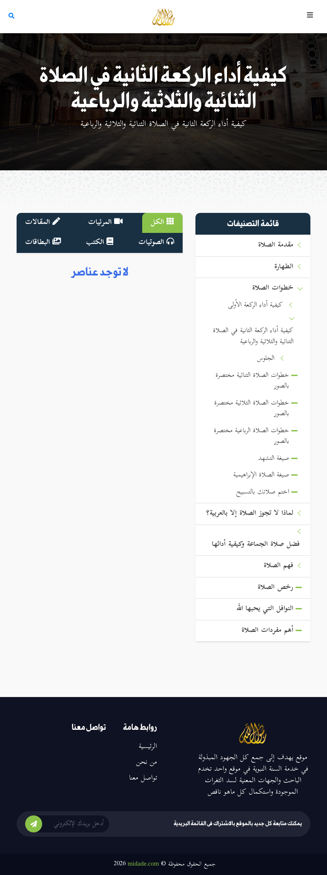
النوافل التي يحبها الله (264, 609)
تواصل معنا (143, 778)
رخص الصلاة (275, 588)
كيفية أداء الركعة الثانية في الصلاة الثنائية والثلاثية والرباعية (253, 336)
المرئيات (105, 222)
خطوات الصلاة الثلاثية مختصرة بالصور (251, 409)
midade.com (143, 863)
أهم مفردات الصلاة (267, 631)
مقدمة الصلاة (275, 245)
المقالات (42, 222)
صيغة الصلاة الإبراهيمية (261, 475)
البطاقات (43, 242)
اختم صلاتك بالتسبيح (262, 492)
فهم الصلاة (278, 566)
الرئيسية (148, 746)
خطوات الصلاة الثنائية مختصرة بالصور (252, 381)
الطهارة (283, 267)
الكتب (99, 242)
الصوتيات (156, 242)
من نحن (146, 762)
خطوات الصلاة (272, 288)
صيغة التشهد (273, 459)
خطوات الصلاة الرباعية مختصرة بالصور (251, 436)
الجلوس (265, 359)
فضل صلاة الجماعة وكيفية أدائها (256, 545)
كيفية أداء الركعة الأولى (255, 305)
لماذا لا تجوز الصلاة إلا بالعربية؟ (249, 514)
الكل (162, 222)
